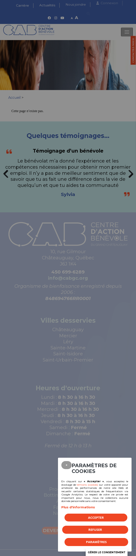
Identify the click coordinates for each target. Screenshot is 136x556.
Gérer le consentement (106, 552)
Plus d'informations (78, 507)
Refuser (95, 529)
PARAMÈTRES (96, 542)
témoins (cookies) (87, 484)
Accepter (96, 517)
